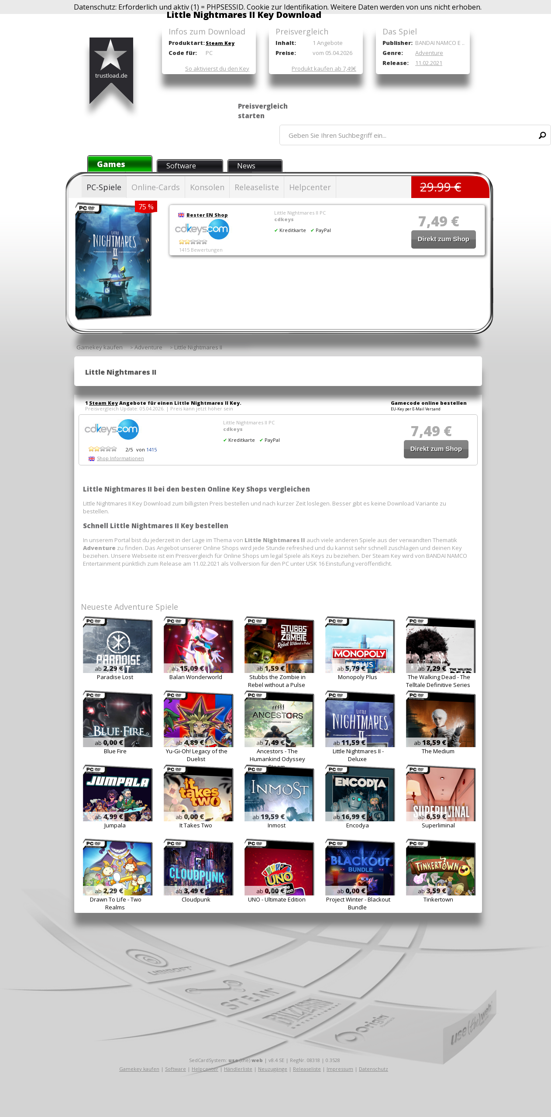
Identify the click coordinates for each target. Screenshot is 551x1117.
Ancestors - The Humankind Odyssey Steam (277, 759)
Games (111, 164)
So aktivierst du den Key (217, 68)
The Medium (438, 751)
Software (181, 166)
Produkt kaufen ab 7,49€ (324, 68)
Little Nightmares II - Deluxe (358, 755)
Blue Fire (115, 751)
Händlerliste (238, 1069)
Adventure (429, 53)
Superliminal (438, 825)
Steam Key (220, 43)
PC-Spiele (103, 187)
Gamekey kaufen (139, 1069)
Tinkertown (438, 899)
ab (109, 669)
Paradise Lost (115, 677)
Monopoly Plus (357, 677)
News (246, 166)
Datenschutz (373, 1069)
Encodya (357, 825)
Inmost (277, 825)
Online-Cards (155, 187)
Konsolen (207, 187)
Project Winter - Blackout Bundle (358, 903)
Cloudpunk (196, 899)
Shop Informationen (120, 458)
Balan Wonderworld (195, 677)
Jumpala (115, 825)
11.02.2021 (428, 63)
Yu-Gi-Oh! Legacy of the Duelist (196, 755)
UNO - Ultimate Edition (277, 899)
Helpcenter (310, 187)
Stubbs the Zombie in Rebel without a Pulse (277, 681)
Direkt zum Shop (443, 239)
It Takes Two (195, 825)
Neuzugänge (272, 1069)
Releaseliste (256, 187)
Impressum (340, 1069)
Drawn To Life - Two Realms (115, 903)
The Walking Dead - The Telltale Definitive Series (438, 681)
